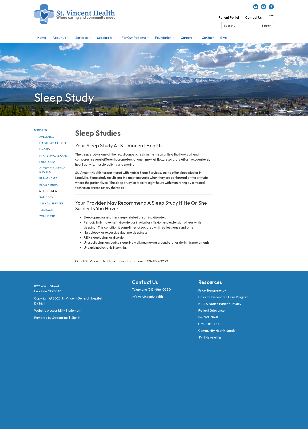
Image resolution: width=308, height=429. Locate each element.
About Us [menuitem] (59, 37)
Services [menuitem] (81, 37)
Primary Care (48, 178)
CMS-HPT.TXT (209, 324)
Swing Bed (46, 197)
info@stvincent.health (147, 296)
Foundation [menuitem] (163, 37)
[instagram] (263, 8)
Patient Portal (228, 17)
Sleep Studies (48, 190)
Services (40, 130)
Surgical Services (51, 203)
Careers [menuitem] (186, 37)
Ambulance (46, 136)
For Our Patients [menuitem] (134, 37)
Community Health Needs (216, 330)
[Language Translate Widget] (271, 15)
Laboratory (47, 161)
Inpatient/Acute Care (53, 155)
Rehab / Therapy (50, 184)
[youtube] (255, 8)
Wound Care (47, 216)
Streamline (60, 317)
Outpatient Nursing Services (52, 170)
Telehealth (46, 209)
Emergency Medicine (53, 143)
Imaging (44, 149)
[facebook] (271, 8)
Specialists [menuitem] (104, 37)
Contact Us (253, 17)
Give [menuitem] (223, 37)
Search (266, 25)
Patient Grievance (211, 310)
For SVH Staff (208, 317)
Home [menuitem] (41, 37)
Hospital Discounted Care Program (223, 297)
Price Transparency (212, 290)
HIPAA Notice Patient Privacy (219, 304)
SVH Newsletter (210, 337)
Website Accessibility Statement (57, 310)
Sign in (75, 317)
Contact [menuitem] (208, 37)
